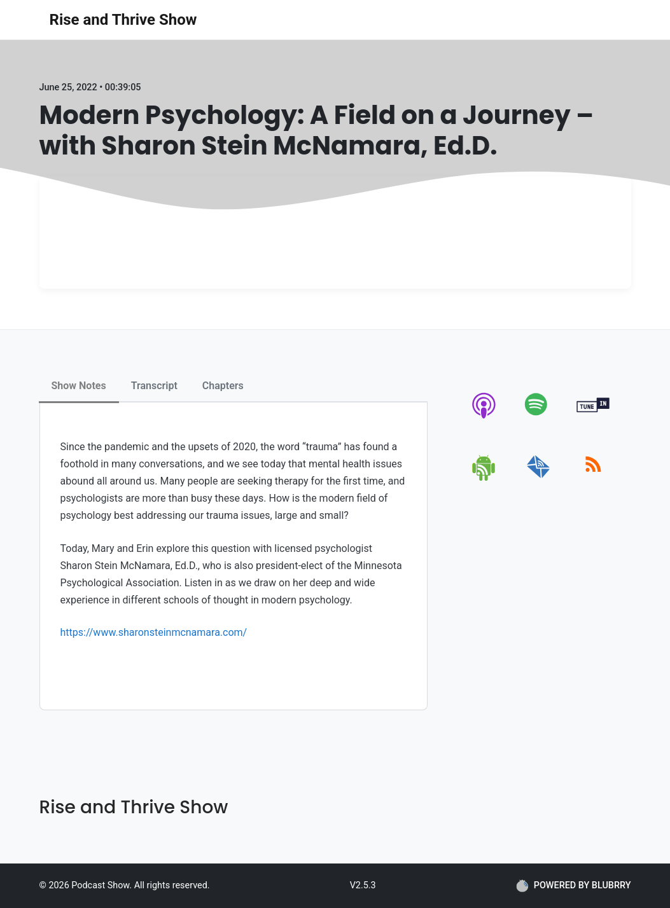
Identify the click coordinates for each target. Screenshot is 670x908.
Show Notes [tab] (79, 386)
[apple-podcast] (484, 418)
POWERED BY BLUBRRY (573, 885)
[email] (538, 478)
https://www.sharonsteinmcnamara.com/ (154, 632)
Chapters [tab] (223, 386)
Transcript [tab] (154, 386)
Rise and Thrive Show (123, 20)
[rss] (593, 478)
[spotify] (538, 418)
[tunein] (593, 418)
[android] (484, 478)
